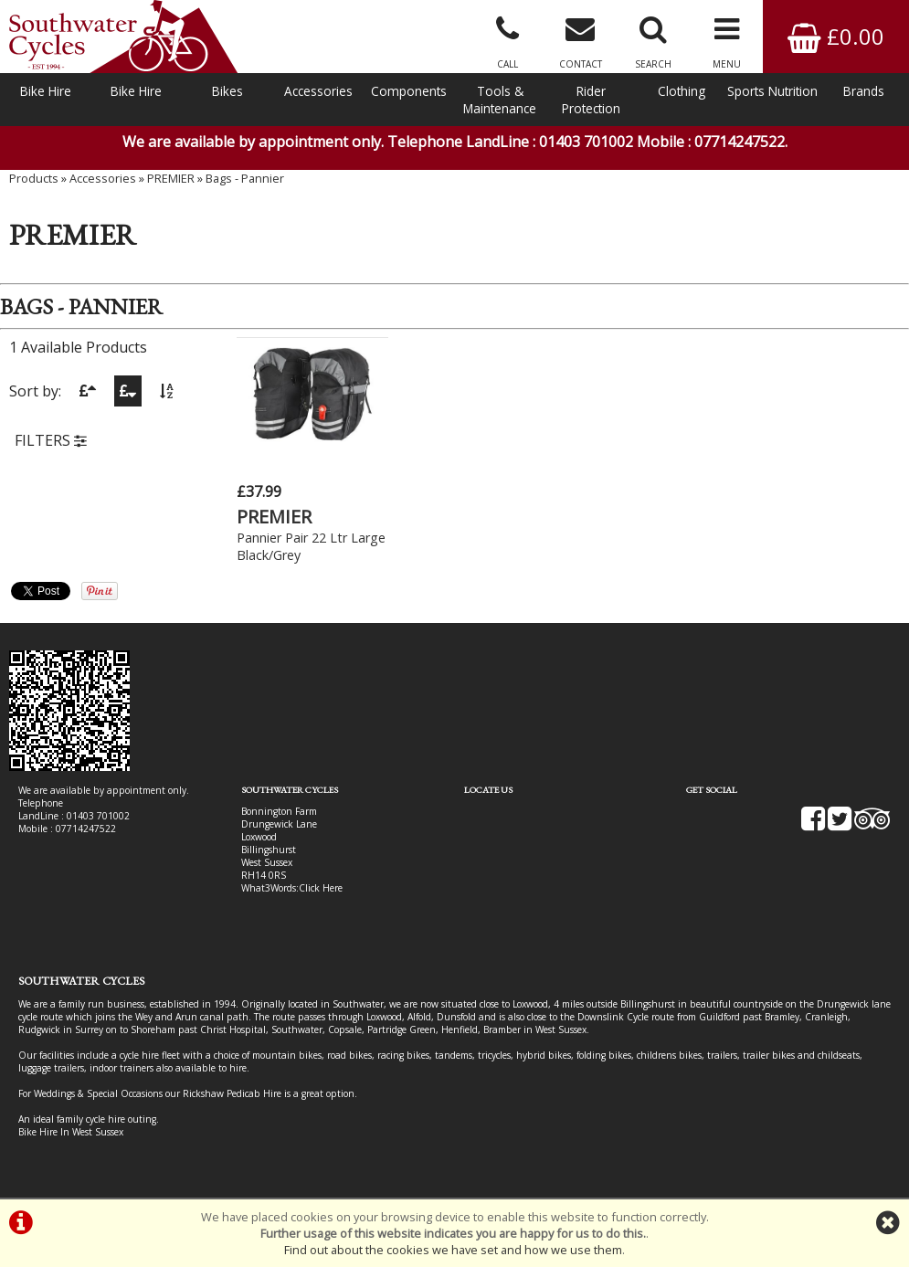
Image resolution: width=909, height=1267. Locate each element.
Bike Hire (45, 91)
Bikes (227, 91)
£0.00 (835, 36)
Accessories (318, 91)
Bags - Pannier (245, 178)
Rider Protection (591, 99)
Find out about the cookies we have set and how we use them (453, 1249)
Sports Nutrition (772, 91)
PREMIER (171, 178)
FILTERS (51, 440)
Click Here (321, 888)
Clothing (681, 91)
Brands (863, 91)
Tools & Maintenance (499, 99)
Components (409, 91)
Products (33, 178)
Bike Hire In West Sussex (70, 1131)
